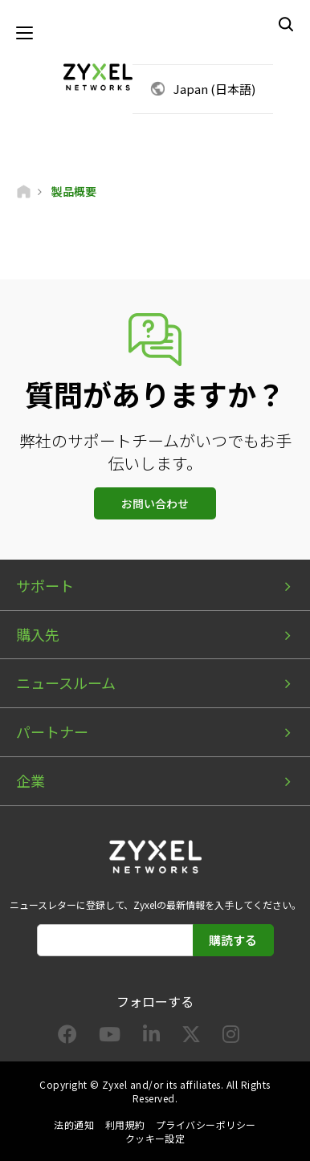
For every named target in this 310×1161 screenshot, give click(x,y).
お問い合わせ (155, 503)
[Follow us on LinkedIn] (151, 1037)
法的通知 (74, 1124)
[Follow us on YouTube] (109, 1037)
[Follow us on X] (191, 1037)
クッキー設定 (155, 1138)
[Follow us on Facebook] (67, 1037)
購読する (233, 939)
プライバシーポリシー (206, 1124)
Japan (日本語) (214, 88)
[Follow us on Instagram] (230, 1037)
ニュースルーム (66, 682)
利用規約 (125, 1124)
